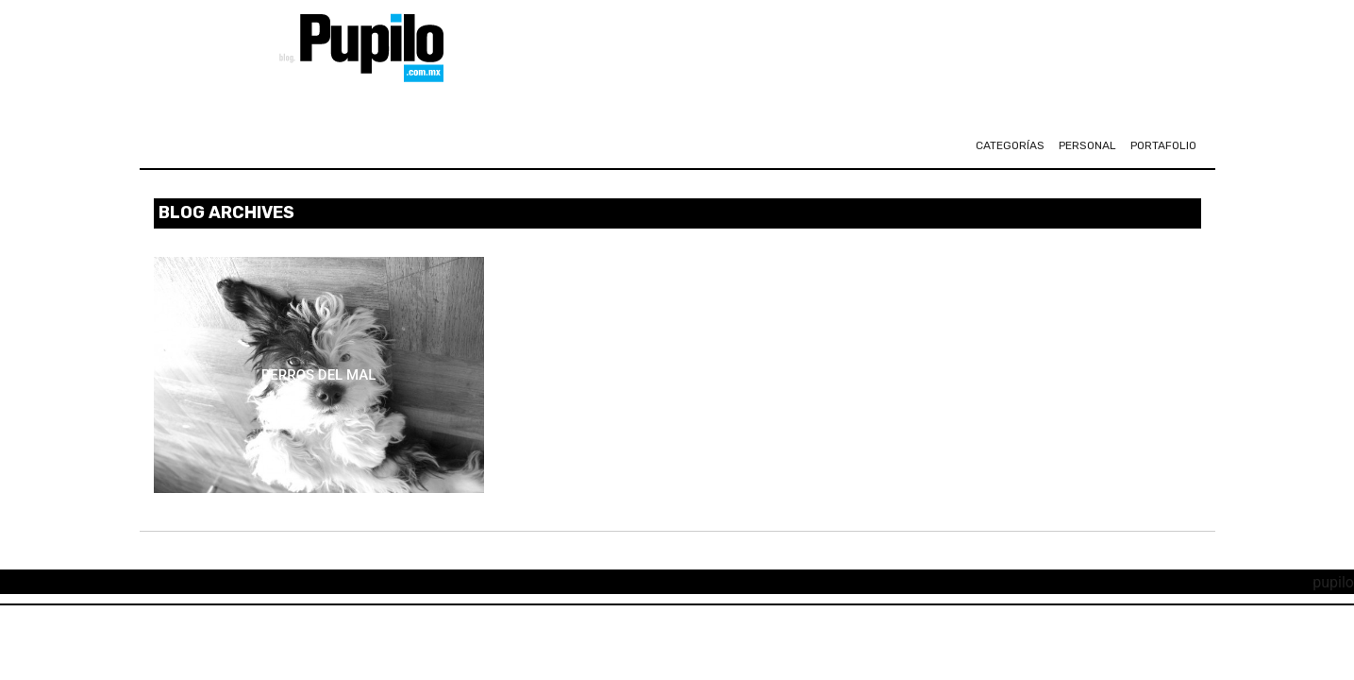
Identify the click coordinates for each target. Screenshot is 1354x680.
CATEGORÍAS (1010, 145)
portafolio (1163, 145)
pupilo (1333, 582)
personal (1087, 145)
